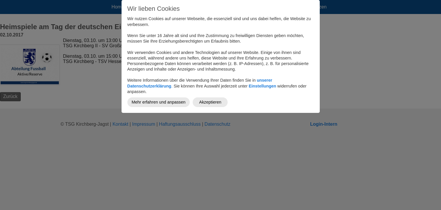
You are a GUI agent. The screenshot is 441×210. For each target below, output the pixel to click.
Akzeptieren (210, 102)
